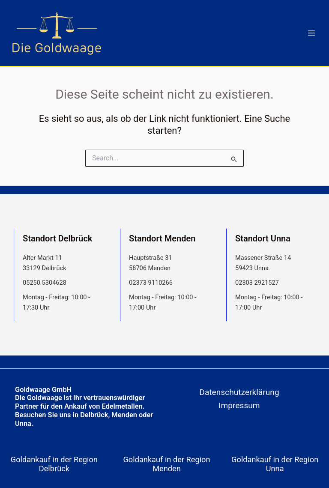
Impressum (239, 405)
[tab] (56, 464)
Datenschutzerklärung (239, 392)
